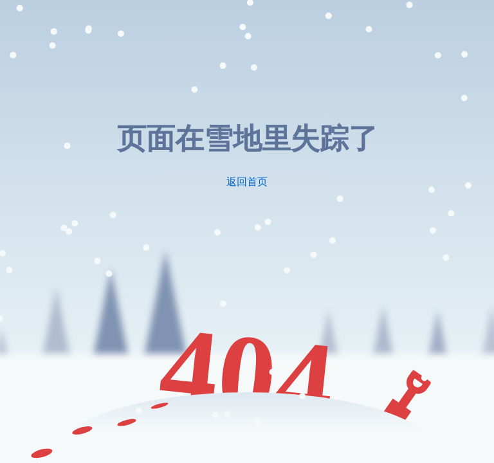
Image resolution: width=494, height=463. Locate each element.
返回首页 (247, 181)
